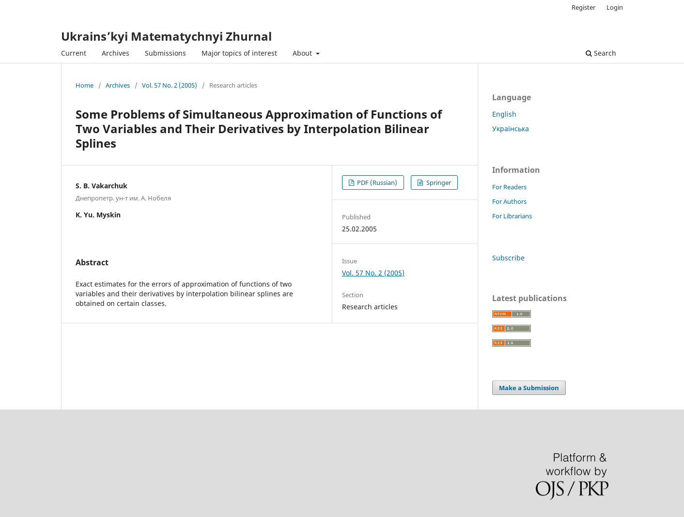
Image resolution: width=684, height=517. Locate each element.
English (504, 114)
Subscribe (508, 257)
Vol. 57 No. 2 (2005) (169, 85)
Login (614, 7)
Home (84, 85)
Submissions (165, 53)
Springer (438, 182)
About (303, 53)
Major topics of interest (239, 53)
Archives (115, 53)
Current (73, 53)
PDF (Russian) (376, 182)
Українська (510, 128)
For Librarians (512, 216)
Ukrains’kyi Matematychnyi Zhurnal (166, 36)
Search (601, 53)
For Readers (509, 186)
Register (583, 7)
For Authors (509, 201)
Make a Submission (529, 387)
